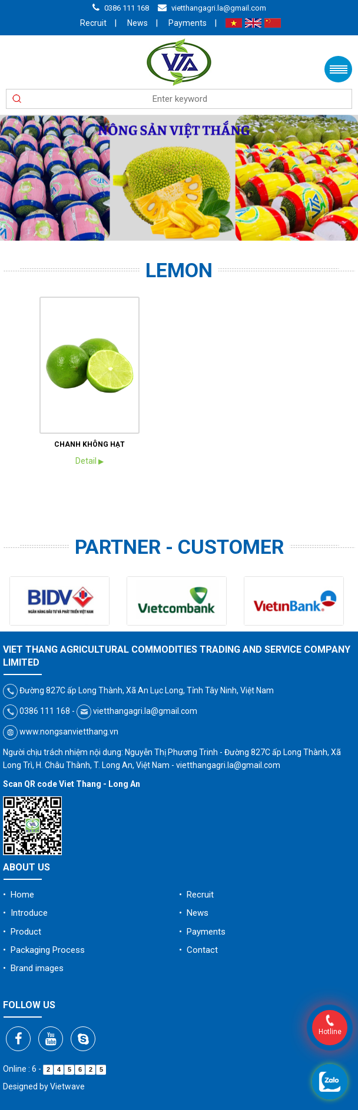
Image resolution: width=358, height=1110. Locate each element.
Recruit (93, 23)
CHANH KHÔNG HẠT (89, 444)
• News (193, 913)
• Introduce (25, 913)
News (137, 23)
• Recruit (196, 894)
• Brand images (33, 968)
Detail (89, 461)
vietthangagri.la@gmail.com (218, 8)
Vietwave (67, 1086)
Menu (338, 69)
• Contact (198, 950)
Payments (187, 23)
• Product (22, 931)
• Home (18, 894)
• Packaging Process (44, 950)
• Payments (202, 931)
